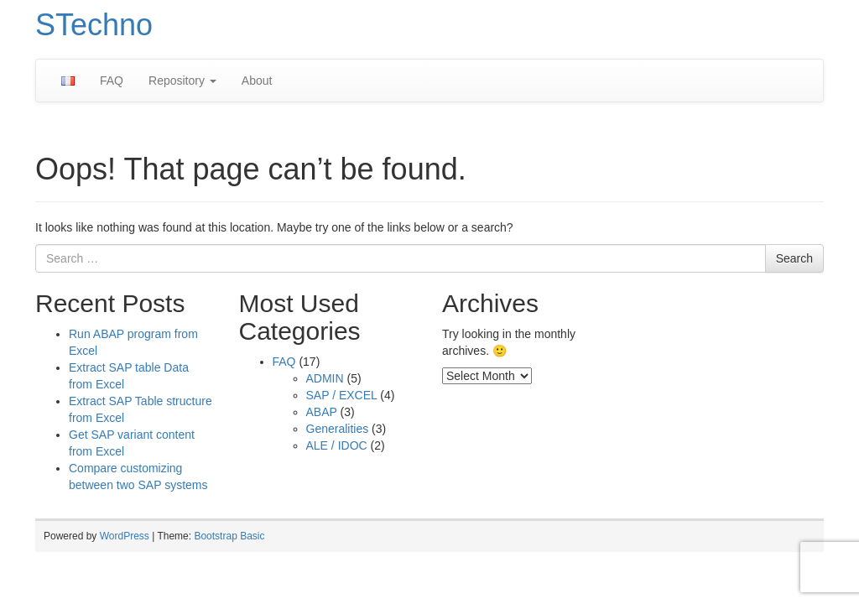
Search (794, 258)
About (257, 80)
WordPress (124, 536)
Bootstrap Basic (229, 536)
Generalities (337, 428)
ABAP (321, 412)
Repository (182, 80)
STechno (94, 25)
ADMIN (325, 378)
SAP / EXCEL (341, 395)
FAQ (111, 80)
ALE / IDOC (336, 445)
